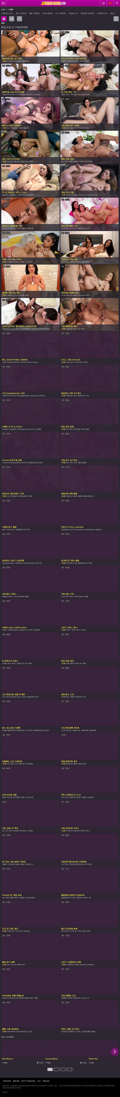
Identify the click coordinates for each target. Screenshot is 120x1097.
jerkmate (65, 262)
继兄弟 (64, 61)
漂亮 (78, 797)
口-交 (80, 94)
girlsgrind (65, 530)
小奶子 (83, 630)
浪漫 (81, 161)
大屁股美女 (70, 965)
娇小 (87, 61)
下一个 (73, 1070)
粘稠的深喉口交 (88, 496)
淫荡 (63, 295)
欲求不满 (30, 228)
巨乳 (80, 362)
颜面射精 (26, 61)
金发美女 (88, 228)
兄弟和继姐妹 (26, 329)
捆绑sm (26, 128)
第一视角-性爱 (83, 730)
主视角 (75, 730)
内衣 (15, 61)
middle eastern (14, 630)
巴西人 (23, 797)
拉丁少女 (18, 195)
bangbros (91, 965)
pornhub (16, 262)
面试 (72, 663)
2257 (39, 1081)
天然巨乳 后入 (102, 13)
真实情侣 (24, 1032)
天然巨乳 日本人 (7, 13)
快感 (80, 596)
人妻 (76, 362)
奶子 (9, 128)
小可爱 (14, 161)
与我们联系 (7, 1081)
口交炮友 (37, 94)
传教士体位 (7, 663)
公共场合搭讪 (30, 898)
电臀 (36, 998)
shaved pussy (90, 530)
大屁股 (22, 94)
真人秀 (39, 563)
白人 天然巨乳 (60, 13)
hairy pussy (34, 396)
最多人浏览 (11, 18)
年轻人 (11, 596)
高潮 (87, 262)
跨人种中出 (66, 931)
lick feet (24, 463)
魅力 (86, 898)
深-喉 (95, 195)
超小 (4, 530)
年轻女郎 (6, 228)
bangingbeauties (23, 396)
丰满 (63, 228)
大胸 (9, 362)
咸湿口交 (69, 496)
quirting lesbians (8, 563)
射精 (30, 663)
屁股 (87, 295)
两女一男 (65, 94)
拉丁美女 (86, 128)
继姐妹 (82, 61)
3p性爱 (15, 831)
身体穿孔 (22, 764)
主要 (3, 9)
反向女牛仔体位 (71, 195)
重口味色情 (82, 463)
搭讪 (12, 228)
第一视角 (83, 663)
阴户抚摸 (77, 429)
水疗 (24, 965)
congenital (13, 429)
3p (84, 94)
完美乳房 (12, 864)
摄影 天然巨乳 (34, 13)
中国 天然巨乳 (47, 13)
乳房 (83, 262)
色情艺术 (80, 898)
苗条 (87, 429)
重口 (16, 898)
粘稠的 (64, 998)
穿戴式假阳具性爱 (9, 730)
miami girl (69, 362)
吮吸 (72, 697)
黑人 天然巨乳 (21, 13)
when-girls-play (23, 429)
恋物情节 (15, 128)
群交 (84, 931)
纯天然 (90, 195)
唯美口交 (71, 61)
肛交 (89, 931)
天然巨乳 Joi (73, 13)
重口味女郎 (79, 864)
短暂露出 (30, 764)
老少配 (5, 195)
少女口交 (30, 195)
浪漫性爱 (32, 463)
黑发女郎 (69, 295)
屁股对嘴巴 (87, 1032)
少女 (16, 764)
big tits (33, 563)
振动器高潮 (37, 730)
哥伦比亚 (83, 965)
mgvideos (80, 530)
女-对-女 (32, 429)
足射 (30, 1032)
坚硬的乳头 (21, 730)
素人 (68, 697)
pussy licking (15, 463)
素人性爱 (39, 463)
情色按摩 (93, 730)
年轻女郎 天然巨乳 (87, 13)
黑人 (20, 61)
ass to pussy (22, 697)
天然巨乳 (72, 797)
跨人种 (10, 530)
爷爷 (24, 195)
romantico (6, 463)
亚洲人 (23, 262)
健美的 (76, 161)
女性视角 (16, 797)
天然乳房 (80, 228)
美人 (71, 596)
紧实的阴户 (24, 496)
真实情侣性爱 (24, 998)
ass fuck (14, 396)
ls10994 (69, 831)
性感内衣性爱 (36, 329)
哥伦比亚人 (23, 831)
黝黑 (24, 228)
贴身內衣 (82, 396)
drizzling (27, 563)
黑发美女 (29, 94)
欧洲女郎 (69, 764)
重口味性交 (46, 329)
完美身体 (82, 295)
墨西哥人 (73, 1032)
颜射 (75, 295)
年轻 (80, 128)
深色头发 (27, 931)
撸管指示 (74, 128)
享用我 (72, 864)
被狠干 (5, 864)
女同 (74, 630)
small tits (6, 396)
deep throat (7, 94)
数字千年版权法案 (28, 1081)
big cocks (15, 94)
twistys (5, 429)
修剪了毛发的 (25, 864)
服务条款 (16, 1081)
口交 (77, 61)
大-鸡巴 (10, 61)
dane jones (82, 195)
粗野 (21, 128)
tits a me (65, 797)
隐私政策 (46, 1081)
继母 (27, 295)
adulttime (19, 563)
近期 (19, 18)
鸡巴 (31, 998)
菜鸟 (77, 663)
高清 (84, 764)
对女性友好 (88, 161)
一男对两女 (73, 94)
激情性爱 (69, 329)
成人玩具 (46, 730)
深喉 (75, 496)
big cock (6, 998)
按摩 (19, 965)
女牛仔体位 (29, 161)
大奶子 (86, 362)
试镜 (68, 663)
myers (5, 630)
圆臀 (71, 161)
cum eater (65, 596)
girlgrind (99, 530)
